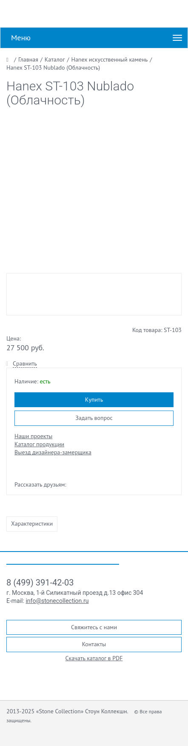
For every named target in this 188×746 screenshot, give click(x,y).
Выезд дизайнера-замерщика (52, 452)
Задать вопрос (94, 418)
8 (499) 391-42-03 (40, 582)
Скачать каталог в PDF (94, 658)
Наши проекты (33, 436)
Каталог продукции (39, 444)
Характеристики (32, 523)
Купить (94, 399)
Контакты (94, 644)
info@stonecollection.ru (57, 600)
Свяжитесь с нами (94, 627)
